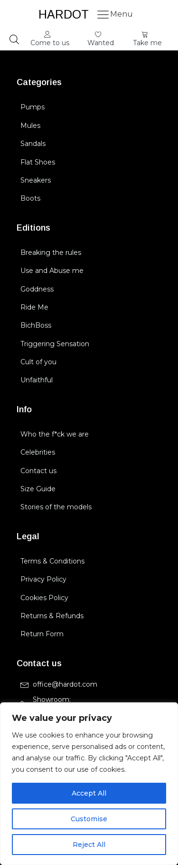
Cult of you (38, 362)
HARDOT (63, 14)
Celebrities (37, 452)
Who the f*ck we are (54, 434)
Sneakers (35, 180)
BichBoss (35, 325)
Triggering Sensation (54, 344)
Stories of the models (56, 507)
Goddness (37, 289)
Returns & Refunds (52, 616)
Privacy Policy (43, 579)
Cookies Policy (44, 597)
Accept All (89, 793)
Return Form (42, 634)
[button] (50, 39)
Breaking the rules (50, 252)
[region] (89, 783)
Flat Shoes (37, 162)
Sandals (33, 143)
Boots (30, 198)
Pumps (32, 107)
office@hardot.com (65, 684)
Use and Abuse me (52, 270)
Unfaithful (36, 380)
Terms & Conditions (52, 561)
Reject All (89, 844)
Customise (89, 819)
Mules (30, 125)
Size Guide (38, 489)
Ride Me (34, 307)
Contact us (38, 471)
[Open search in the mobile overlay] (14, 39)
